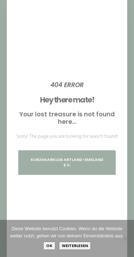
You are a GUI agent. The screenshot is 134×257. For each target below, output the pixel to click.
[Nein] (125, 238)
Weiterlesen (75, 245)
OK (49, 245)
